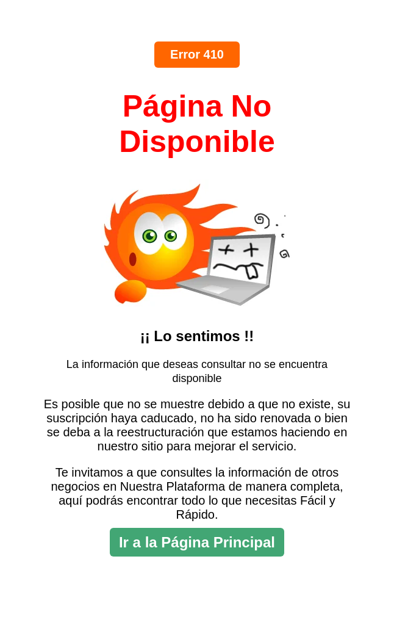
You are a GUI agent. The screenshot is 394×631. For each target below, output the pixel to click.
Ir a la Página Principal (197, 542)
